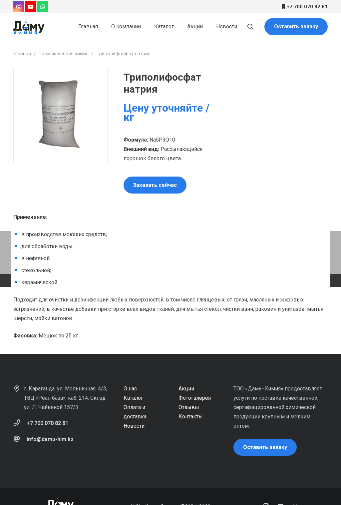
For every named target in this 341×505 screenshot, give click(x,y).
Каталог (133, 398)
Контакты (190, 416)
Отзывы (188, 407)
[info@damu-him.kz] (20, 439)
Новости (134, 426)
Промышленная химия (64, 54)
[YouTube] (30, 6)
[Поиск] (250, 26)
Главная (22, 54)
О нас (130, 388)
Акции (186, 388)
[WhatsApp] (42, 6)
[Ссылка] (29, 26)
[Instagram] (18, 6)
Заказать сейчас (155, 185)
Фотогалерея (194, 398)
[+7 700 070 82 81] (20, 423)
